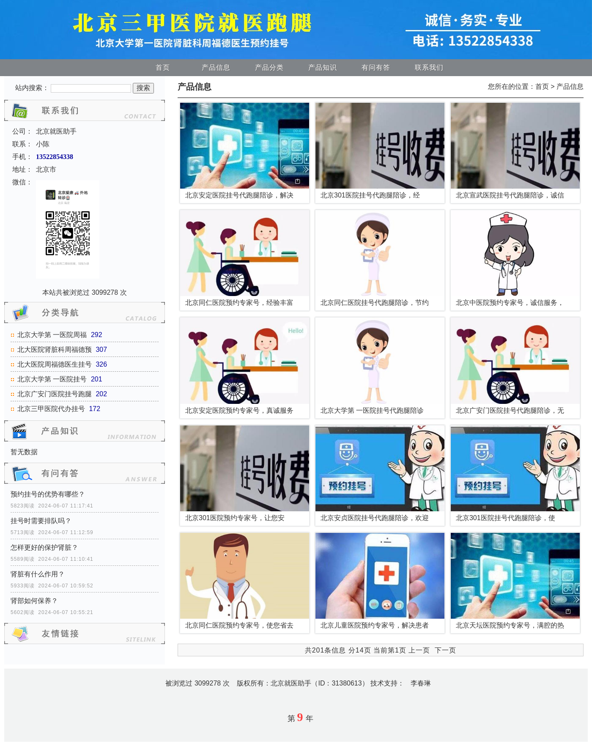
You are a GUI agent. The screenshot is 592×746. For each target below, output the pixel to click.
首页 (163, 67)
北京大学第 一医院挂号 (52, 379)
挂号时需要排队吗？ (41, 520)
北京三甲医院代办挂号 (51, 408)
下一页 (445, 650)
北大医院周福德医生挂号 (54, 364)
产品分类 (269, 67)
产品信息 (216, 67)
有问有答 (376, 67)
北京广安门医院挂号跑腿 (54, 394)
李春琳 (421, 683)
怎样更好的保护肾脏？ (44, 547)
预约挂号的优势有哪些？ (48, 494)
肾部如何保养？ (34, 600)
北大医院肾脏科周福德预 (54, 349)
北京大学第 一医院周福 (52, 334)
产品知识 (322, 67)
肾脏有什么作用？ (38, 574)
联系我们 (429, 67)
